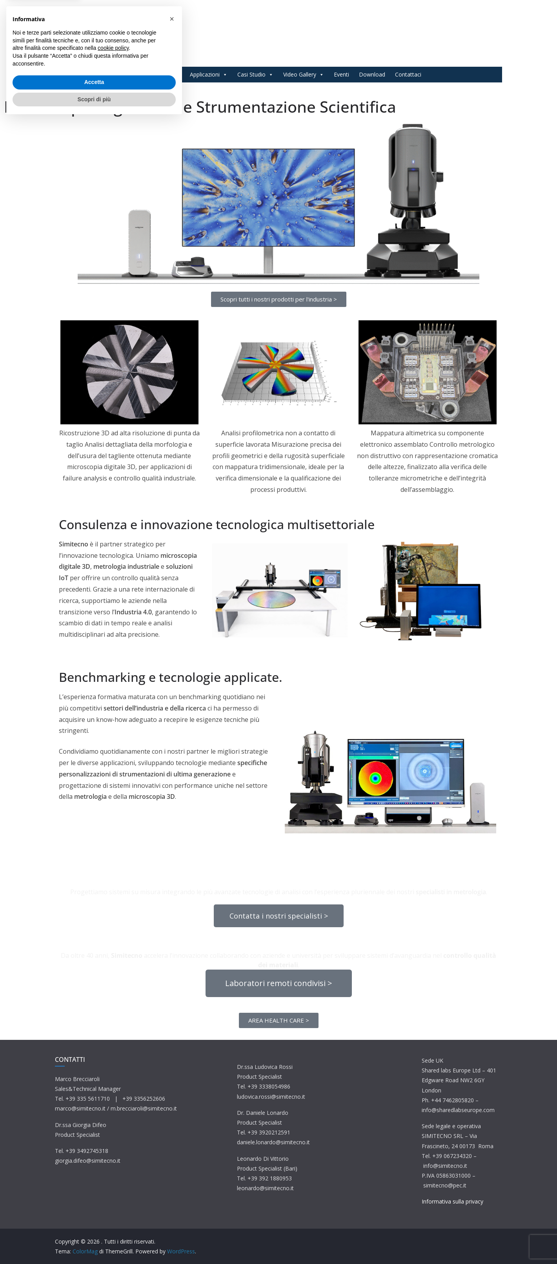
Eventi (341, 74)
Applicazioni (209, 74)
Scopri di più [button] (94, 1242)
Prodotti (165, 74)
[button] (172, 1162)
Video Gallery (303, 74)
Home (134, 74)
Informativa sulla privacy (452, 1201)
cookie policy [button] (113, 1191)
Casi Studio (255, 74)
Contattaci (408, 74)
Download (372, 74)
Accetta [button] (94, 1225)
